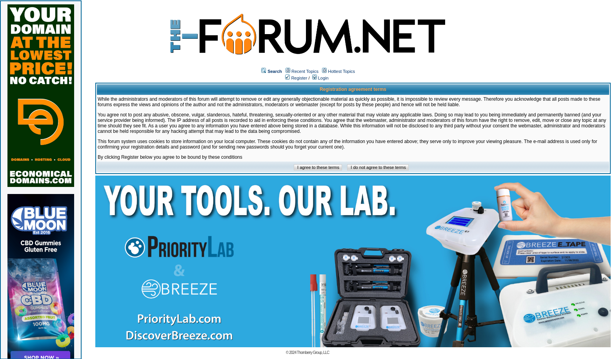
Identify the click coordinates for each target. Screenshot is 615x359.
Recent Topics (304, 71)
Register (296, 78)
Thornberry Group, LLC (313, 352)
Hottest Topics (341, 71)
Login (320, 78)
